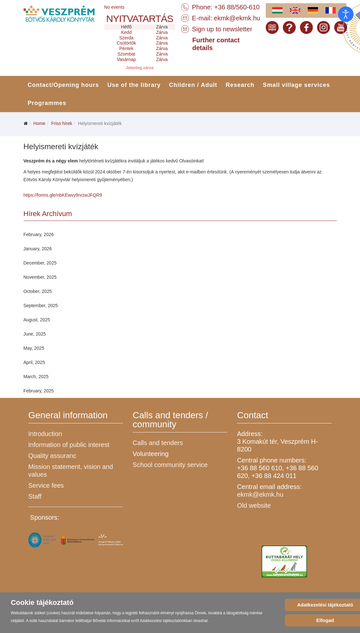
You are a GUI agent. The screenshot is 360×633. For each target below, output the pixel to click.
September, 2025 (41, 305)
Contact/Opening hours (63, 85)
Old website (254, 505)
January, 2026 (38, 248)
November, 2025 (40, 277)
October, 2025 (38, 291)
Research (240, 85)
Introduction (45, 433)
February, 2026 (39, 234)
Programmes (47, 103)
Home (39, 123)
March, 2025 (36, 376)
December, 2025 (40, 262)
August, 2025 (37, 319)
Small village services (296, 85)
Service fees (46, 485)
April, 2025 (34, 362)
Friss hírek (61, 123)
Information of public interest (68, 444)
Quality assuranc (52, 455)
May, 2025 (34, 348)
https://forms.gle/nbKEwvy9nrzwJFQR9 (63, 195)
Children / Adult (193, 85)
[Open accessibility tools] (346, 14)
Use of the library (134, 85)
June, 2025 (35, 334)
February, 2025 (39, 390)
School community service (170, 464)
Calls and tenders (158, 442)
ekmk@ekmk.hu (237, 18)
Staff (35, 496)
